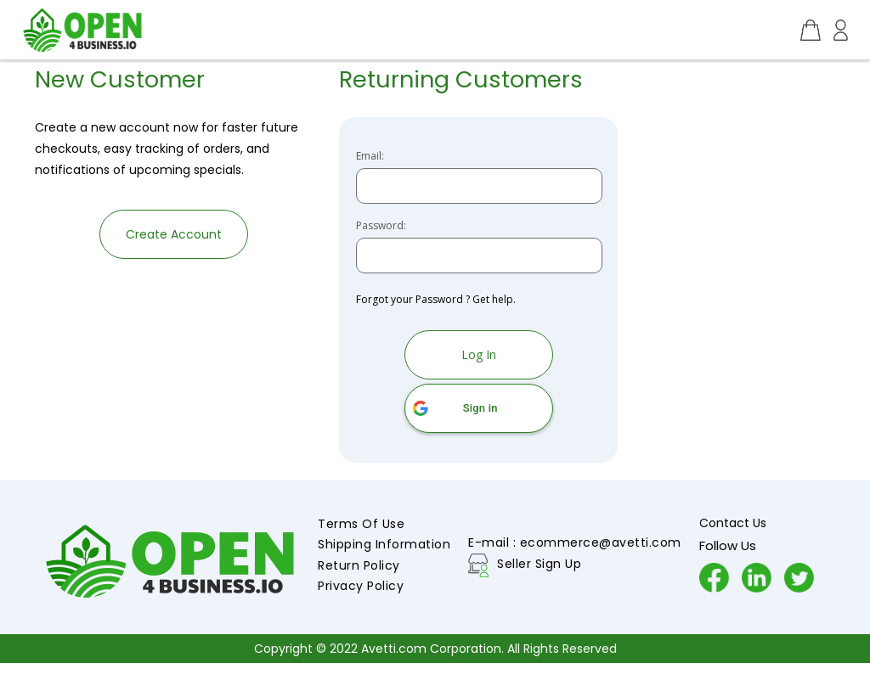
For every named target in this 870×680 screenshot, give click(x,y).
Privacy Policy (361, 585)
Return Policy (359, 565)
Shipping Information (384, 544)
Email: (370, 156)
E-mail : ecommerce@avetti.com (574, 542)
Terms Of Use (361, 523)
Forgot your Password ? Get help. (436, 299)
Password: (381, 226)
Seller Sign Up (539, 563)
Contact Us (732, 522)
